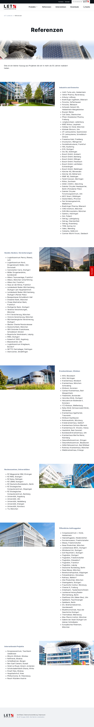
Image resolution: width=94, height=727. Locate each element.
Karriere (60, 1)
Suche (86, 7)
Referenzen (46, 7)
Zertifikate (20, 715)
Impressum (42, 715)
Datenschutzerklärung (31, 715)
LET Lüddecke (8, 15)
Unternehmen (61, 7)
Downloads (74, 7)
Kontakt (67, 1)
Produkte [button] (32, 7)
